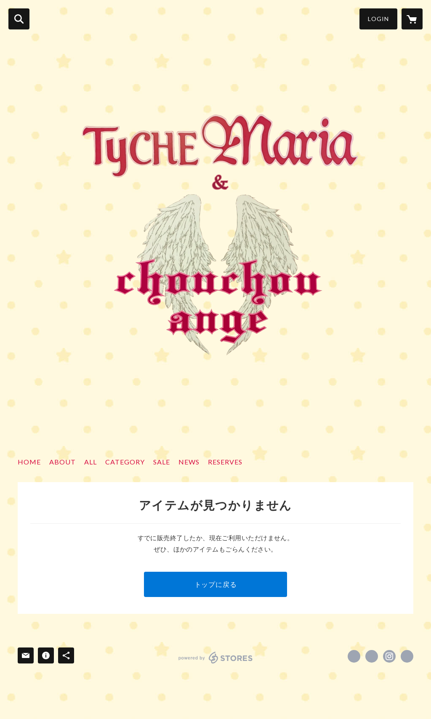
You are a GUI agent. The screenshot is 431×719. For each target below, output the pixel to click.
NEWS (189, 462)
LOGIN (378, 18)
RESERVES (225, 462)
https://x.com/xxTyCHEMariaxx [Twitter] (371, 656)
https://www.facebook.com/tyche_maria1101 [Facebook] (354, 656)
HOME (29, 462)
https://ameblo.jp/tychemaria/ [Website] (407, 656)
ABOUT (62, 462)
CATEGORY (125, 462)
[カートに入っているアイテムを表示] (412, 18)
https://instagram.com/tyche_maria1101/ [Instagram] (389, 656)
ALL (90, 462)
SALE (161, 462)
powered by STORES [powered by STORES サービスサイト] (215, 657)
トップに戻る (215, 584)
